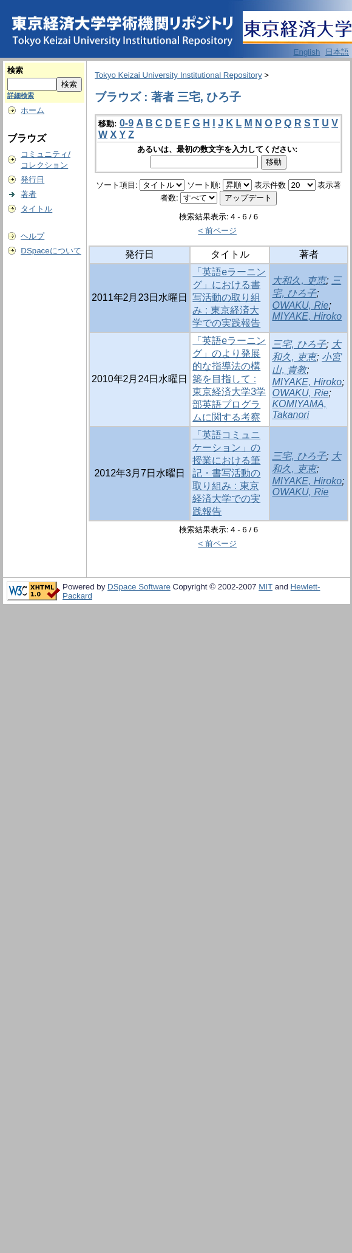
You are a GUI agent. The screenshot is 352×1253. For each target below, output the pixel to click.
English (307, 52)
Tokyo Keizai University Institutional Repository (178, 75)
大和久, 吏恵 (299, 280)
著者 (28, 194)
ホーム (32, 110)
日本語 (337, 52)
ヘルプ (32, 236)
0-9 (127, 123)
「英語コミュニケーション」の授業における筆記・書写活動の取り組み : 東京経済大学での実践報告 (226, 473)
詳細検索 (20, 95)
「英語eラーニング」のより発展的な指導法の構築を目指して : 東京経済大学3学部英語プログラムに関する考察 (229, 378)
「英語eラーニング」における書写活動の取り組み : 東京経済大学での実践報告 (229, 297)
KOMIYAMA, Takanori (299, 409)
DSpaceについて (51, 250)
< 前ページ (217, 230)
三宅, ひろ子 (299, 344)
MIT (265, 586)
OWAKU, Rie (300, 305)
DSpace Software (139, 586)
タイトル (36, 208)
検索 (15, 70)
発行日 (32, 179)
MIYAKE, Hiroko (307, 316)
